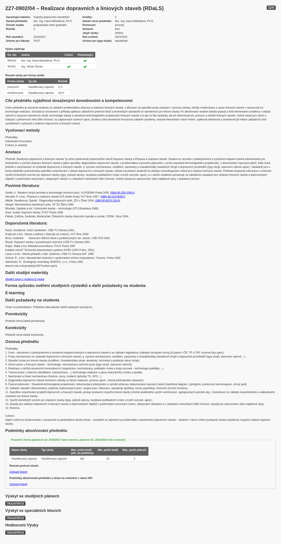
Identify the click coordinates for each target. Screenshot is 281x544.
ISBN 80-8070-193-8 (107, 200)
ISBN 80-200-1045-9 (122, 192)
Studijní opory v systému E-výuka (24, 279)
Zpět (271, 7)
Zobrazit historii (18, 471)
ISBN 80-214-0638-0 (113, 196)
